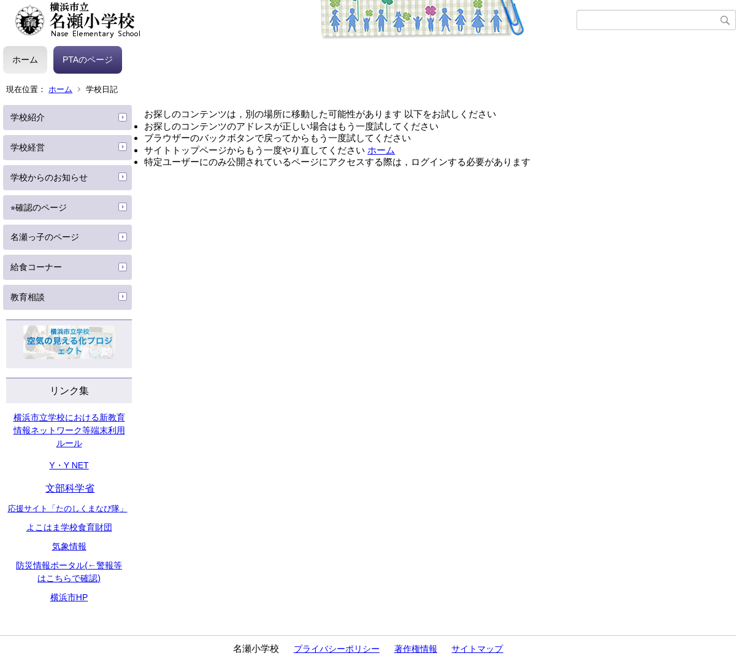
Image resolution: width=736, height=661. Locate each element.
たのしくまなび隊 (88, 508)
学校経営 (27, 147)
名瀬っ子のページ (44, 237)
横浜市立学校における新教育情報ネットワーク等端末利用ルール (69, 430)
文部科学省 (69, 488)
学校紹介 (27, 117)
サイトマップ (477, 649)
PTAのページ (88, 59)
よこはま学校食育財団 (69, 527)
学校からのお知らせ (49, 177)
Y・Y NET (68, 465)
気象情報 (69, 546)
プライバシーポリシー (337, 649)
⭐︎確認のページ (38, 207)
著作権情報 (415, 649)
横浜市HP (69, 597)
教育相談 (27, 297)
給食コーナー (36, 267)
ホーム (25, 59)
